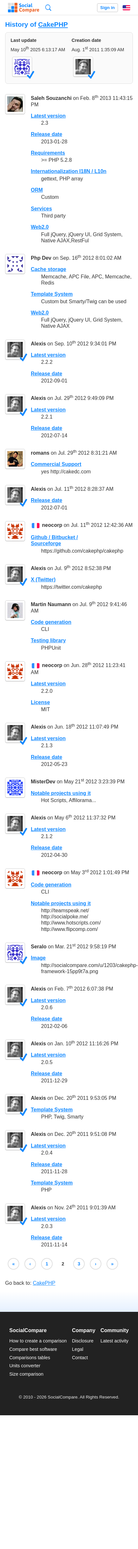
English (126, 7)
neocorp (52, 525)
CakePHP (53, 24)
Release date (46, 134)
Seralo (39, 946)
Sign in (107, 7)
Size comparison (26, 1374)
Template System (52, 294)
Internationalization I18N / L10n (69, 171)
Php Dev (41, 258)
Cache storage (48, 269)
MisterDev (43, 781)
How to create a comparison (38, 1340)
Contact (80, 1357)
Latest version (48, 116)
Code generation (51, 622)
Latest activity (114, 1340)
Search (48, 8)
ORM (37, 190)
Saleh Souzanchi (51, 98)
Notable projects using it (61, 793)
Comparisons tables (29, 1357)
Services (41, 208)
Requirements (48, 153)
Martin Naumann (51, 604)
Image (38, 958)
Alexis (38, 343)
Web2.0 (40, 227)
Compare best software (33, 1349)
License (40, 702)
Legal (77, 1349)
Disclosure (82, 1340)
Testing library (48, 640)
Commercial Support (56, 464)
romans (40, 453)
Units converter (24, 1365)
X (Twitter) (43, 579)
